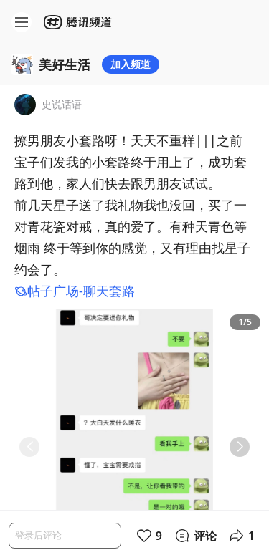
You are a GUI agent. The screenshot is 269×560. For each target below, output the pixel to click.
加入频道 (130, 64)
